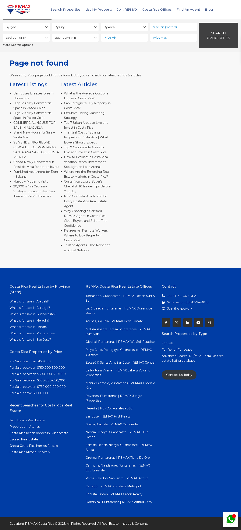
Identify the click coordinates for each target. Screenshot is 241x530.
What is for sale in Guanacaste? (33, 314)
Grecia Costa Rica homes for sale (34, 446)
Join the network (179, 309)
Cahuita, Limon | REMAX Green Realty (114, 494)
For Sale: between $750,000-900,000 (38, 387)
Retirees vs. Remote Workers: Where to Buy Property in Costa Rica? (86, 235)
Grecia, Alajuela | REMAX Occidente (112, 424)
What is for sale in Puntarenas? (32, 333)
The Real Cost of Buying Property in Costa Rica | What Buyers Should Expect (86, 137)
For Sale (168, 343)
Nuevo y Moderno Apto (30, 181)
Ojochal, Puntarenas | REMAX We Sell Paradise (120, 342)
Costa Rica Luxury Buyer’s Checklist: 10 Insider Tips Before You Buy (87, 186)
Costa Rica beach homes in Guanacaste (39, 433)
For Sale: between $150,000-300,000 (37, 368)
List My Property (98, 9)
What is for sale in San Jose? (30, 340)
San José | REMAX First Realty (108, 416)
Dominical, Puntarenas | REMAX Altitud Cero (119, 502)
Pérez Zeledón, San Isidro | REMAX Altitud (117, 478)
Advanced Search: (175, 356)
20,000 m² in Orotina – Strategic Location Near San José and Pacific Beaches (34, 191)
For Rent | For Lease (177, 349)
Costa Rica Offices (157, 9)
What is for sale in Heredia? (30, 320)
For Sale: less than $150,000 (30, 361)
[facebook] (166, 322)
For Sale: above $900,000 (29, 393)
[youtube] (198, 322)
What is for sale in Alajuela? (29, 301)
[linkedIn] (187, 322)
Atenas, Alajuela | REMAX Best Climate (114, 321)
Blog (209, 9)
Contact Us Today (179, 375)
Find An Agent (188, 9)
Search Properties (66, 9)
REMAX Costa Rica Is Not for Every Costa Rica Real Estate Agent (85, 201)
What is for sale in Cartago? (30, 308)
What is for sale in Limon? (28, 327)
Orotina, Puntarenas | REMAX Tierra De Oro (118, 458)
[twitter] (177, 322)
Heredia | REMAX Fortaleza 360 (109, 408)
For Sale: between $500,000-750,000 (37, 380)
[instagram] (209, 322)
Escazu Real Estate (24, 439)
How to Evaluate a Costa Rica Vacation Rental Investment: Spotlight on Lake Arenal (86, 162)
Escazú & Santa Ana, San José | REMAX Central (120, 362)
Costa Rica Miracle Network (30, 452)
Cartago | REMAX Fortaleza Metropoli (113, 486)
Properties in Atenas (25, 427)
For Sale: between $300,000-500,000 (38, 374)
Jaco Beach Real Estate (28, 420)
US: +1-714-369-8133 (181, 296)
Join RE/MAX (127, 9)
